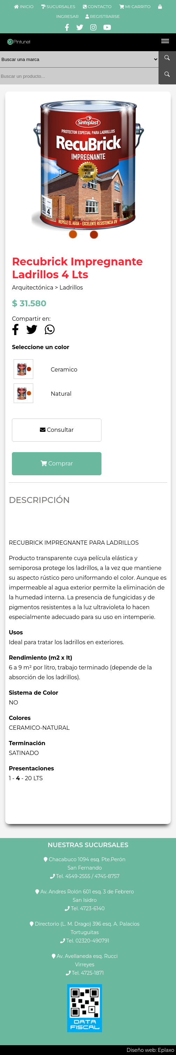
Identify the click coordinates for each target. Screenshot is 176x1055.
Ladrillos (71, 287)
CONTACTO (100, 6)
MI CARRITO (137, 6)
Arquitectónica (33, 287)
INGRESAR (67, 16)
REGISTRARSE (105, 16)
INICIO (27, 6)
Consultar (57, 430)
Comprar (57, 463)
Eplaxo (166, 1050)
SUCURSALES (61, 6)
